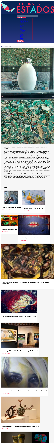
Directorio (20, 40)
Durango (21, 29)
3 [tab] (28, 145)
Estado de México (23, 30)
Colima (21, 27)
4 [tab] (30, 145)
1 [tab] (24, 145)
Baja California (23, 20)
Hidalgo (21, 34)
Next (53, 96)
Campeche (22, 22)
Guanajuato (22, 31)
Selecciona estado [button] (21, 17)
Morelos (21, 38)
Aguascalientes (23, 18)
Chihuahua (22, 25)
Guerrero (21, 32)
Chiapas (21, 24)
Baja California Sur (24, 21)
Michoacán (22, 36)
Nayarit (21, 39)
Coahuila (21, 26)
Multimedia (20, 41)
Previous (2, 96)
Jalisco (21, 35)
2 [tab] (26, 145)
